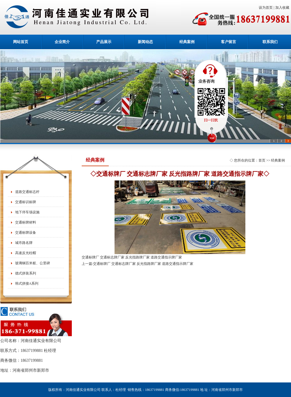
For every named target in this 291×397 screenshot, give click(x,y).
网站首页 (20, 42)
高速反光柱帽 (25, 253)
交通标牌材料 (25, 222)
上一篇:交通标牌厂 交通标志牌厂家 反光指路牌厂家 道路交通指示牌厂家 (137, 264)
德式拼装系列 (25, 273)
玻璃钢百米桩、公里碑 (32, 263)
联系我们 (270, 42)
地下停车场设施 (27, 212)
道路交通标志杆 (27, 192)
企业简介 (62, 42)
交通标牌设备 (25, 233)
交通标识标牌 (25, 202)
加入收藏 (283, 8)
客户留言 (228, 42)
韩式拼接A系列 (27, 283)
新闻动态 (145, 42)
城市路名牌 (24, 243)
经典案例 (186, 42)
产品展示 (103, 42)
